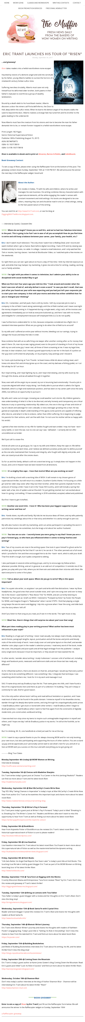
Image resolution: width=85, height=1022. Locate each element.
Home (6, 3)
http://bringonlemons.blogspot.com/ (17, 902)
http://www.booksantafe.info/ (14, 918)
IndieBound (70, 154)
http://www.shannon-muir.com (14, 988)
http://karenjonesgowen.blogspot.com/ (18, 969)
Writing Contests (61, 3)
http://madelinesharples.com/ (14, 782)
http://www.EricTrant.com (28, 211)
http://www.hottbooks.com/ (13, 870)
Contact (77, 3)
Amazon (42, 154)
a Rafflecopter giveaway (11, 1013)
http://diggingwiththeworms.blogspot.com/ (19, 886)
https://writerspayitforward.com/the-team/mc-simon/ (24, 820)
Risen (23, 1004)
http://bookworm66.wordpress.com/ (17, 835)
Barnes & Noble (53, 154)
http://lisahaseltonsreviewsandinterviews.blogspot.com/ (25, 851)
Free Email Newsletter (56, 8)
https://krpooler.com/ (10, 937)
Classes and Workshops (38, 3)
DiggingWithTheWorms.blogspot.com (17, 214)
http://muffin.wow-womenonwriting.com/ (19, 766)
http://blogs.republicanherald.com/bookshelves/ (22, 953)
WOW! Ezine (18, 3)
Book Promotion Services (30, 8)
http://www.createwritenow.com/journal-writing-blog (23, 801)
